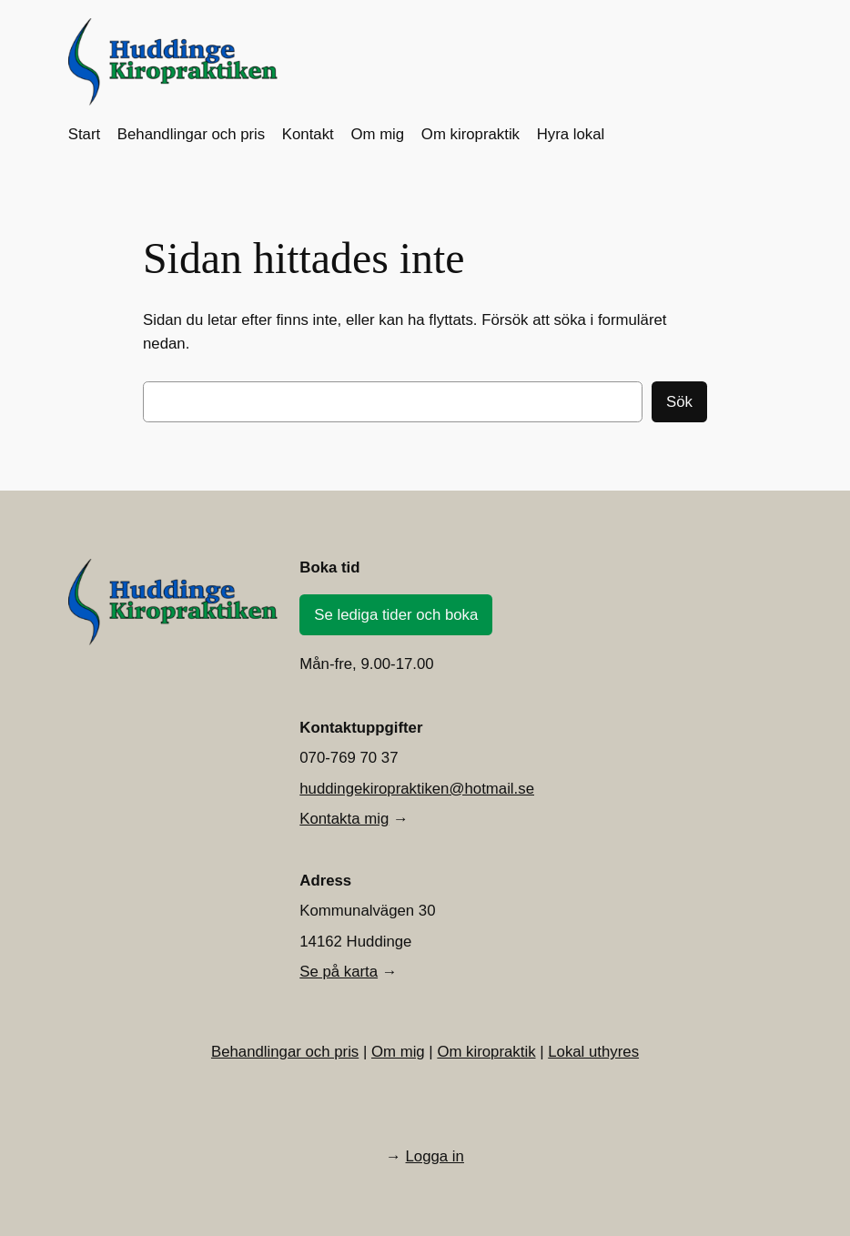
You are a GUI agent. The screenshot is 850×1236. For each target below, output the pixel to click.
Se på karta (338, 971)
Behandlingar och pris (285, 1051)
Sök (679, 401)
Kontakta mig (344, 818)
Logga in (435, 1156)
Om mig (398, 1051)
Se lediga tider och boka (396, 614)
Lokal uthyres (593, 1051)
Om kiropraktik (486, 1051)
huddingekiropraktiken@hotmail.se (416, 788)
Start (84, 134)
